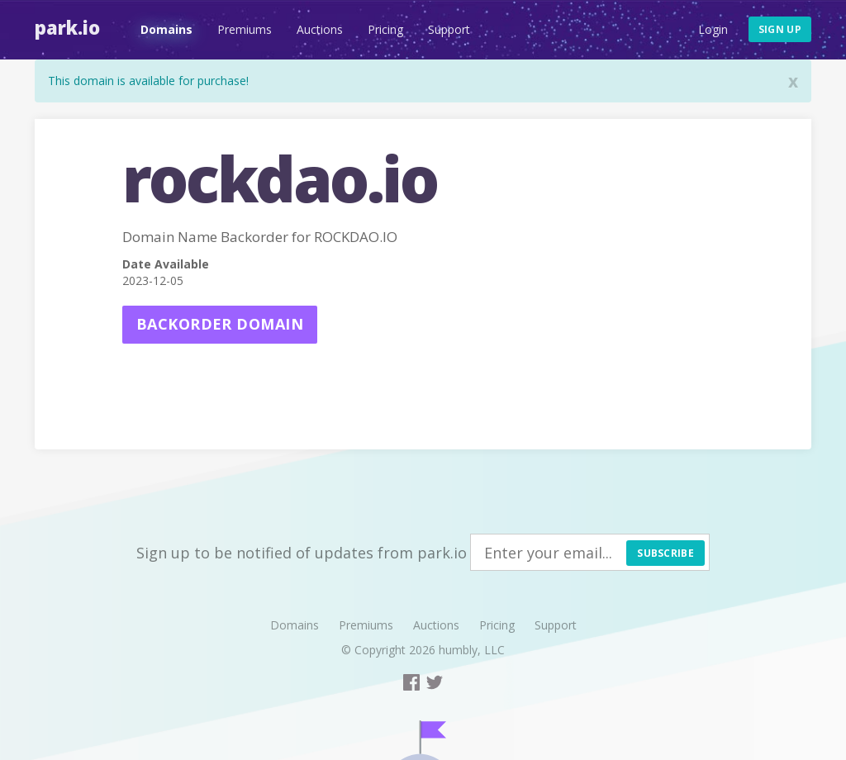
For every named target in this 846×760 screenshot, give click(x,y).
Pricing (385, 29)
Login (713, 29)
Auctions (320, 29)
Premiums (244, 29)
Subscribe (665, 553)
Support (449, 29)
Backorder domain (219, 324)
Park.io (67, 27)
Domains (166, 29)
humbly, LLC (472, 650)
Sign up (779, 29)
